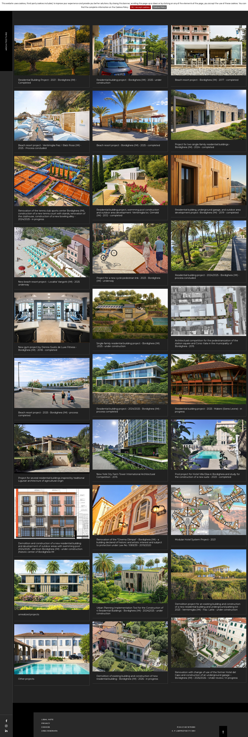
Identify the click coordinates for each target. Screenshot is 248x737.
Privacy (45, 723)
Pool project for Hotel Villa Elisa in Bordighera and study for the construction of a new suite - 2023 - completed (207, 475)
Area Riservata (49, 731)
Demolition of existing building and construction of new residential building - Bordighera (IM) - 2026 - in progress (127, 677)
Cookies (45, 727)
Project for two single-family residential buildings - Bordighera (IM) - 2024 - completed (202, 146)
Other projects (26, 678)
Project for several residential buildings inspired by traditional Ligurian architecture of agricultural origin (51, 479)
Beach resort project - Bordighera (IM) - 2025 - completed (128, 145)
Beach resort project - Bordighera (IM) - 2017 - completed (206, 80)
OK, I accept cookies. (140, 7)
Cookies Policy (159, 7)
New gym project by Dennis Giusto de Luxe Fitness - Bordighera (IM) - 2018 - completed (47, 348)
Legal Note (47, 719)
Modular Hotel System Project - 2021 (195, 539)
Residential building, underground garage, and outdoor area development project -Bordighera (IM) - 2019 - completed (208, 211)
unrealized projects (28, 614)
